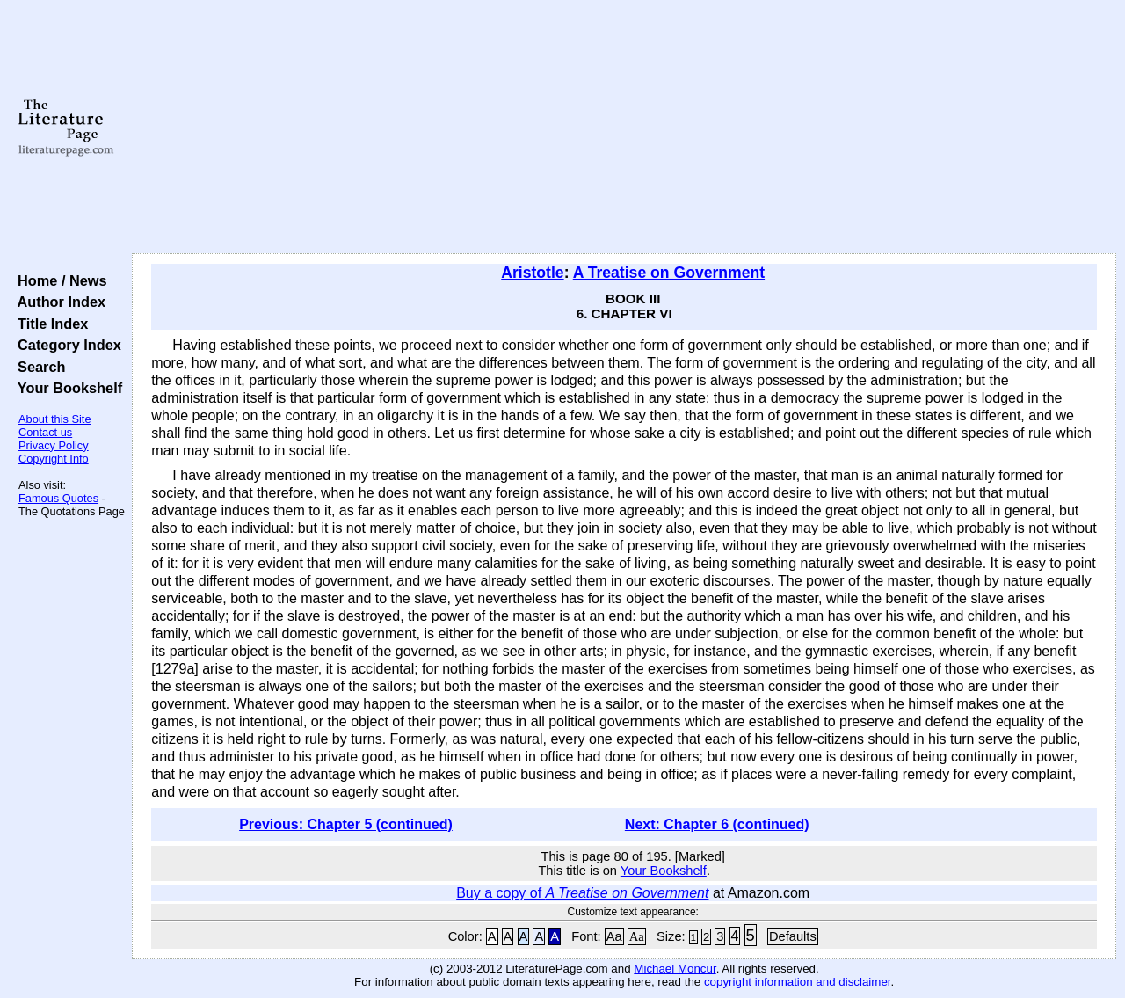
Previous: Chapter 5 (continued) (346, 824)
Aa (614, 936)
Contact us (45, 432)
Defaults (793, 936)
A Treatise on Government (669, 272)
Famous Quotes (58, 498)
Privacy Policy (53, 445)
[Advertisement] (624, 127)
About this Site (54, 419)
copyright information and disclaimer (797, 981)
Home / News (58, 280)
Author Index (57, 302)
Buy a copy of (582, 892)
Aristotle (532, 272)
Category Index (65, 345)
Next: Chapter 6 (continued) (717, 824)
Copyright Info (53, 458)
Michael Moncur (674, 968)
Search (37, 367)
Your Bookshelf (66, 388)
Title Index (49, 323)
